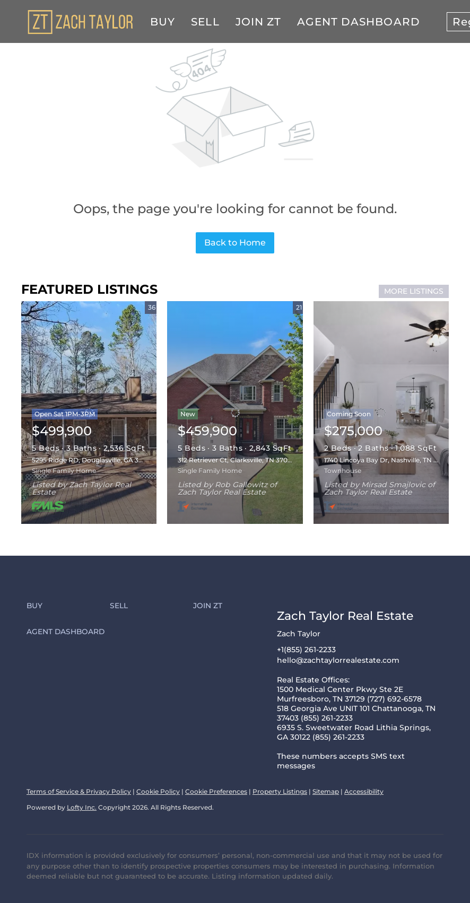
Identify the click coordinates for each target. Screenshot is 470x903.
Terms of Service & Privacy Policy (79, 791)
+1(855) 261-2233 (306, 649)
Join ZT (259, 21)
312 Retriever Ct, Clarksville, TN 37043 (236, 460)
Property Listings (280, 791)
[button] (68, 606)
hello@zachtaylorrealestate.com (338, 660)
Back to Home (235, 243)
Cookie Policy (158, 791)
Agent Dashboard (358, 21)
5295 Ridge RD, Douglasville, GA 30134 (92, 460)
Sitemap (325, 791)
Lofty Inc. (82, 807)
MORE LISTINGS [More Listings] (413, 291)
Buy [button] (162, 21)
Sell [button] (205, 21)
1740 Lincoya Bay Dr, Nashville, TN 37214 (387, 460)
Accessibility (364, 791)
